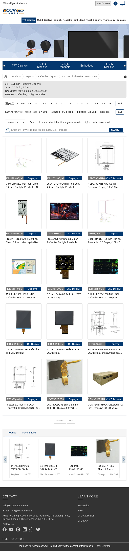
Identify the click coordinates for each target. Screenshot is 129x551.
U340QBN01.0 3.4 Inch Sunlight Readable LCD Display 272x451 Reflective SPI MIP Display (104, 241)
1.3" (97, 103)
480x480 (81, 112)
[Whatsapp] (31, 529)
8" (61, 103)
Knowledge (83, 505)
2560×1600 (68, 112)
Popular (12, 432)
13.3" (89, 103)
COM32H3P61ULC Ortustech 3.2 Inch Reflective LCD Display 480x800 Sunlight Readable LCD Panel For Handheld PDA (105, 406)
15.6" (37, 103)
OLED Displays (44, 20)
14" (82, 103)
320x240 (43, 112)
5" (18, 103)
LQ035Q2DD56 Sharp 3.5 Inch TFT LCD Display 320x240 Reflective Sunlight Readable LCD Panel (63, 406)
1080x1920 (31, 112)
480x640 (92, 112)
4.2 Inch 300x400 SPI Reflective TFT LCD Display (22, 351)
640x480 (55, 112)
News (81, 510)
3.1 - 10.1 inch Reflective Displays (79, 76)
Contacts (121, 20)
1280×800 (105, 112)
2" (66, 103)
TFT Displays (28, 20)
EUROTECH (17, 539)
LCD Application (86, 515)
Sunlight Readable (63, 20)
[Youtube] (11, 529)
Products (16, 76)
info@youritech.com (15, 3)
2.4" (44, 103)
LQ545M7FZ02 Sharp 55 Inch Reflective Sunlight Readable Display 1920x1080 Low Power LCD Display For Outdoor (63, 241)
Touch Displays (94, 20)
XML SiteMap (103, 546)
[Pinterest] (18, 529)
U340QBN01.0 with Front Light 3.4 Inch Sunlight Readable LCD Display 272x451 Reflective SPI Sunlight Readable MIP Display (22, 185)
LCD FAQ (83, 520)
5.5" (23, 103)
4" (57, 103)
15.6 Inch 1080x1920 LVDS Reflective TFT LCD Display (20, 296)
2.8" (51, 103)
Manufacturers (103, 3)
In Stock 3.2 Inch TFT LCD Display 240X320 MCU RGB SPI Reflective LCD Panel (23, 406)
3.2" (103, 103)
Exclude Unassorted (99, 122)
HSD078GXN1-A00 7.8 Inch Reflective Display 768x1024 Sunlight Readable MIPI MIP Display (103, 185)
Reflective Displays (48, 76)
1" (71, 103)
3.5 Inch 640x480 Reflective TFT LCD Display (64, 296)
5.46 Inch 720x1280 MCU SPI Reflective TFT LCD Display (103, 296)
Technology (109, 20)
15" (110, 103)
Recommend (29, 432)
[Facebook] (5, 529)
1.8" (76, 103)
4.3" (30, 103)
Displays (29, 76)
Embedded (79, 20)
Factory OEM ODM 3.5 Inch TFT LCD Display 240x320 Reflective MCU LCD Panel (105, 351)
